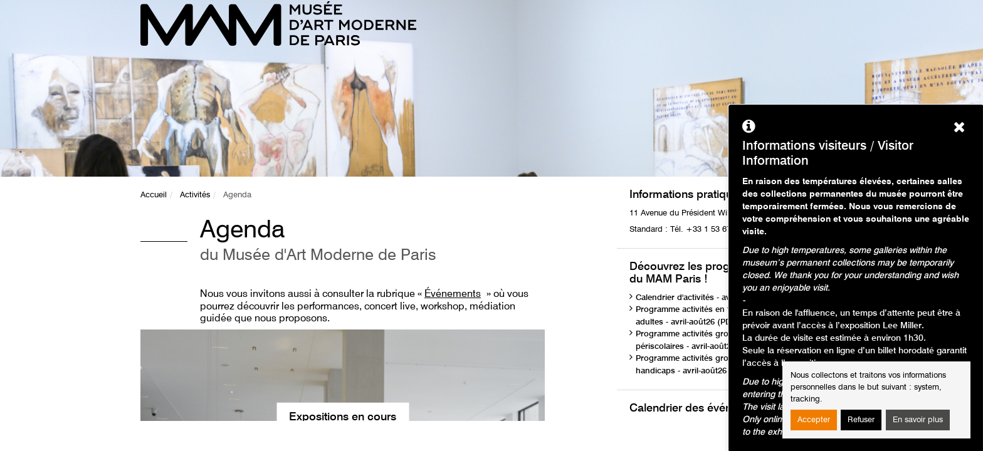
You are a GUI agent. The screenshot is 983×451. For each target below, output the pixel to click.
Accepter (813, 420)
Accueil (153, 195)
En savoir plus (918, 420)
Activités (195, 195)
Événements (452, 294)
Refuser (861, 420)
